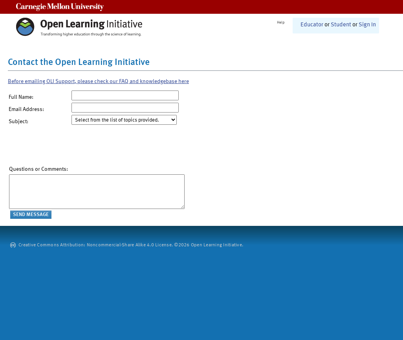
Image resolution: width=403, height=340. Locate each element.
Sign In (367, 25)
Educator (311, 25)
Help (281, 22)
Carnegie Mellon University (60, 7)
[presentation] (68, 147)
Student (341, 25)
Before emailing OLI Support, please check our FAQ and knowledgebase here (98, 81)
